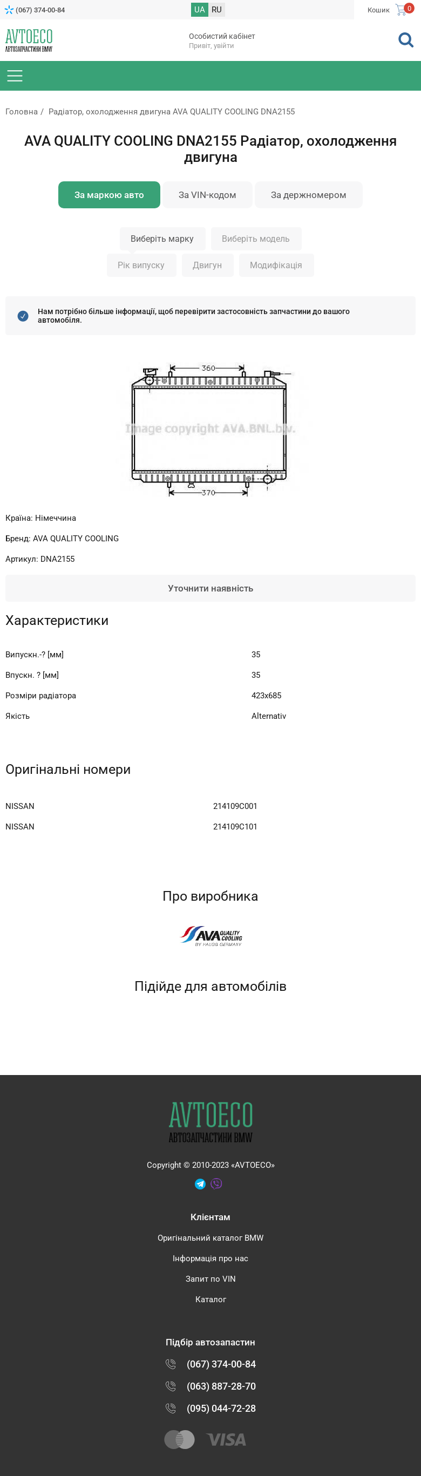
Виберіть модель (256, 239)
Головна (21, 112)
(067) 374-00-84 (40, 10)
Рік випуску (141, 265)
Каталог (210, 1299)
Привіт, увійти (211, 46)
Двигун (207, 265)
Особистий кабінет (222, 36)
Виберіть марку (162, 239)
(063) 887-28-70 (221, 1386)
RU (217, 10)
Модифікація (276, 265)
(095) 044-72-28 (221, 1408)
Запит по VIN (211, 1279)
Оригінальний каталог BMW (210, 1238)
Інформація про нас (210, 1258)
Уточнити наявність (210, 588)
